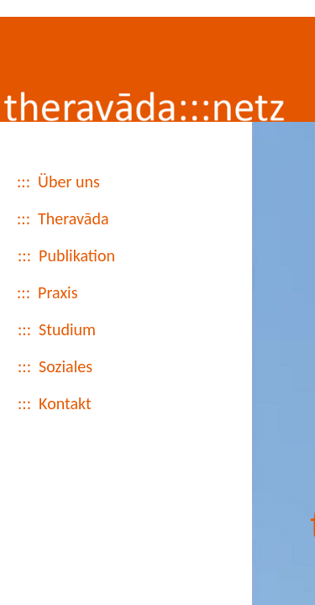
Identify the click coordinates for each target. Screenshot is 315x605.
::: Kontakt (55, 418)
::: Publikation (66, 270)
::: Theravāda (63, 234)
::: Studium (57, 344)
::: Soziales (55, 381)
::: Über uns (58, 197)
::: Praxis (47, 307)
